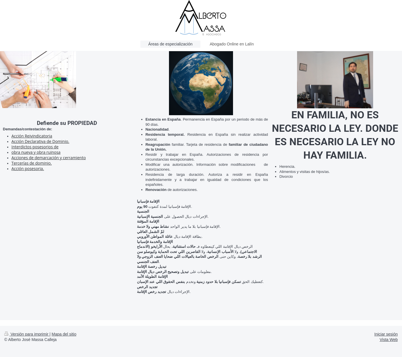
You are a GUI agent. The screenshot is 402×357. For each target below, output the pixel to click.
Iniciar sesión (386, 334)
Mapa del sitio (64, 334)
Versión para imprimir (26, 334)
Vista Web (389, 339)
